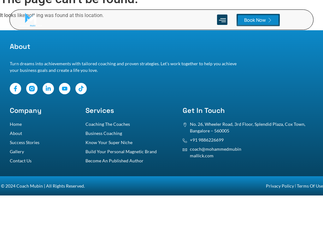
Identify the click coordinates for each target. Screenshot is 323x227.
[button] (222, 20)
